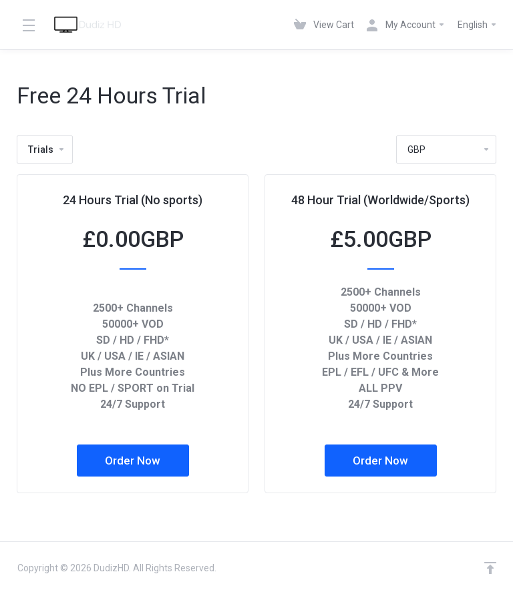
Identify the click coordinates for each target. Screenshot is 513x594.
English (478, 24)
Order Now (132, 460)
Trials (46, 149)
